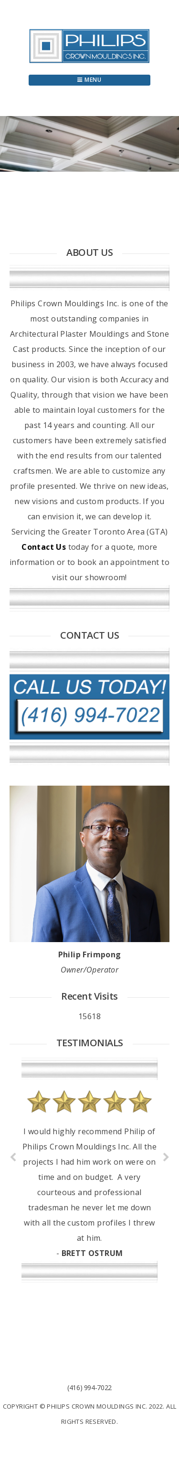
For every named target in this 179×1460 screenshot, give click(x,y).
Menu (89, 80)
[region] (89, 144)
